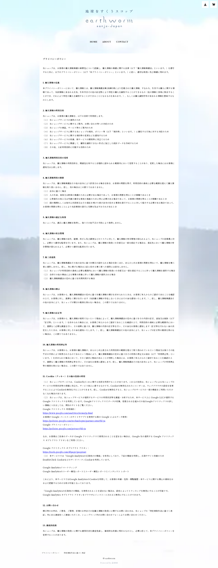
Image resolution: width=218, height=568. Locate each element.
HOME (93, 42)
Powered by (109, 563)
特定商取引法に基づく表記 (74, 553)
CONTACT (122, 42)
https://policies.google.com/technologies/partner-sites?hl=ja (74, 421)
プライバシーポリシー (51, 553)
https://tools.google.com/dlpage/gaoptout (64, 452)
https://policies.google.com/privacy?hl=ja (64, 428)
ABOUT (106, 42)
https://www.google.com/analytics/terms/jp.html (68, 413)
